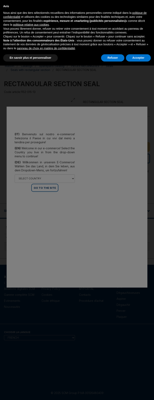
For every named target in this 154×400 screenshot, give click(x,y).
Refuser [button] (112, 57)
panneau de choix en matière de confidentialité (46, 48)
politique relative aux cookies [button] (31, 24)
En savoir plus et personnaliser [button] (30, 57)
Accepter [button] (138, 57)
